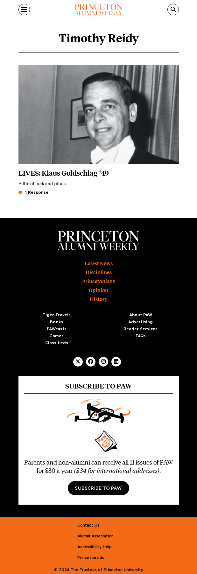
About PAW (140, 315)
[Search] (173, 9)
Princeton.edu (90, 558)
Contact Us (88, 525)
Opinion (98, 290)
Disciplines (99, 273)
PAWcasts (57, 329)
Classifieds (56, 343)
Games (56, 336)
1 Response (33, 192)
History (99, 299)
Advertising (140, 322)
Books (56, 322)
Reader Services (140, 329)
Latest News (99, 264)
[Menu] (24, 9)
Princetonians (98, 281)
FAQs (141, 336)
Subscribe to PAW (98, 488)
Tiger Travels (57, 315)
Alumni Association (95, 536)
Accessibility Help (94, 547)
